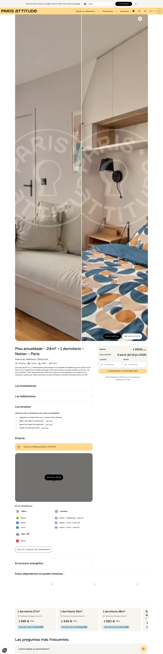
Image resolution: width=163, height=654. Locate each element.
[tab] (87, 11)
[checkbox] (140, 19)
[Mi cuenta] (159, 11)
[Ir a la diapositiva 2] (35, 603)
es (152, 11)
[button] (4, 650)
